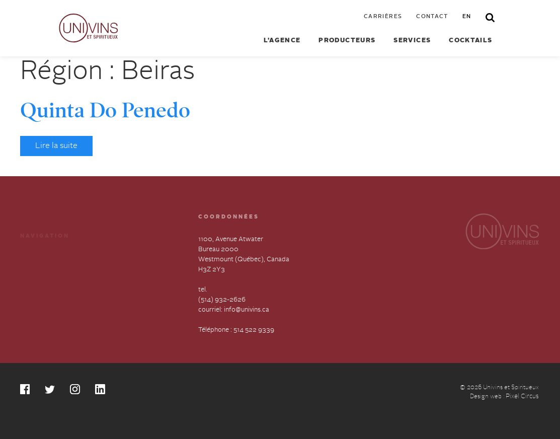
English (112, 296)
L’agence (282, 40)
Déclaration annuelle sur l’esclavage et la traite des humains (57, 306)
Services (412, 40)
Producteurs (346, 40)
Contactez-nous (125, 278)
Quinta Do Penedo (105, 110)
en (466, 17)
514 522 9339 (253, 330)
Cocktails (470, 40)
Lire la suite (56, 146)
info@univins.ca (246, 310)
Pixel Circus (522, 396)
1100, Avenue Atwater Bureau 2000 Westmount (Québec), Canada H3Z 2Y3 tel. (243, 264)
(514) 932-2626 (222, 300)
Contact (432, 17)
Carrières (383, 17)
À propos (34, 278)
